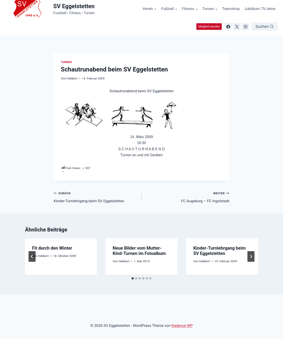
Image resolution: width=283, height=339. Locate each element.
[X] (237, 26)
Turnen (66, 62)
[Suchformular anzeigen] (265, 27)
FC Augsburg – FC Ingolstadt (187, 196)
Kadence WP (182, 325)
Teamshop (231, 8)
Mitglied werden (209, 26)
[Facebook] (228, 26)
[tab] (133, 278)
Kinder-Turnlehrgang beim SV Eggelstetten (96, 196)
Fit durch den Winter (52, 248)
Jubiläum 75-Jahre (259, 8)
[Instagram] (245, 26)
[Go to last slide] (32, 256)
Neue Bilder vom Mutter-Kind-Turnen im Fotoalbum (139, 250)
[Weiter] (250, 256)
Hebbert (72, 78)
